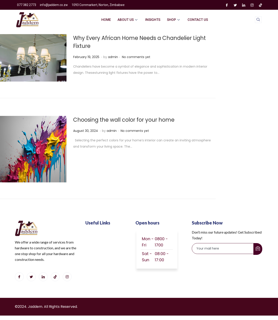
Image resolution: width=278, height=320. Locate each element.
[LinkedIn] (243, 5)
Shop (174, 20)
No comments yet (136, 57)
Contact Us (198, 20)
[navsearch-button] (258, 19)
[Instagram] (252, 5)
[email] (223, 248)
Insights (152, 20)
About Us (128, 20)
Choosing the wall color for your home (123, 119)
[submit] (257, 249)
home (106, 20)
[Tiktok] (55, 276)
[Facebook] (226, 5)
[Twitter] (235, 5)
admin (113, 57)
